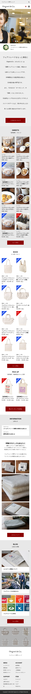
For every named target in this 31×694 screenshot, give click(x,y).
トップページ (6, 665)
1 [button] (13, 41)
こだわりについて (15, 120)
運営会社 (5, 667)
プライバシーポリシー (20, 672)
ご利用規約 (17, 670)
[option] (15, 26)
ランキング (17, 679)
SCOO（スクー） (7, 670)
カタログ (5, 679)
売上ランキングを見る (15, 409)
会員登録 (17, 665)
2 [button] (15, 41)
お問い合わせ (6, 681)
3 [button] (17, 41)
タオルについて (15, 535)
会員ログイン (18, 667)
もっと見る (15, 242)
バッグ (16, 681)
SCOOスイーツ (6, 672)
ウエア (16, 684)
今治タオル (17, 686)
